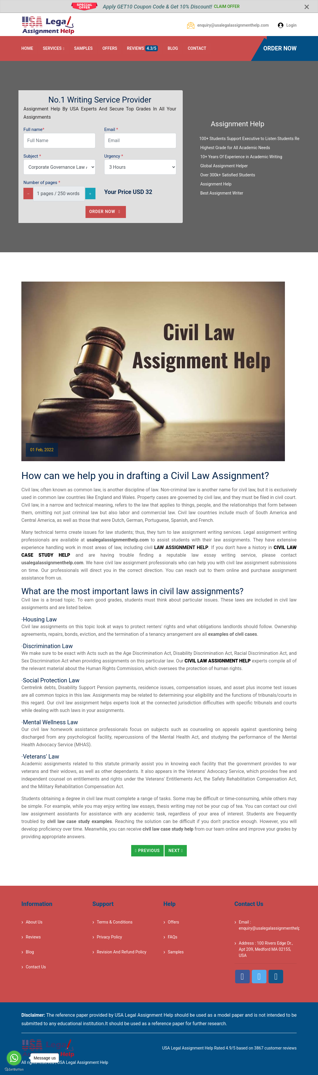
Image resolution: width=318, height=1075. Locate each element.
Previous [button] (147, 850)
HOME (27, 48)
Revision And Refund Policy (121, 952)
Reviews (33, 937)
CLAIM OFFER (227, 6)
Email (111, 129)
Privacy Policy (109, 937)
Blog (30, 952)
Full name (33, 129)
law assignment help (181, 547)
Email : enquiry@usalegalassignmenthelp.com (268, 925)
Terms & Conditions (115, 922)
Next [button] (175, 850)
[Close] (307, 7)
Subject (32, 156)
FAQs (172, 937)
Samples (176, 952)
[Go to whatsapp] (14, 1058)
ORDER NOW (280, 48)
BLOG (172, 48)
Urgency (113, 156)
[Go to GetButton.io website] (14, 1069)
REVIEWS (142, 48)
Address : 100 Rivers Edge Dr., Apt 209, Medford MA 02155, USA (266, 949)
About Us (34, 922)
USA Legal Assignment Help (82, 1062)
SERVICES (52, 48)
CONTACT (197, 48)
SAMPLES (83, 48)
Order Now (105, 212)
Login (287, 25)
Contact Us (36, 967)
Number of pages (41, 182)
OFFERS (109, 48)
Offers (173, 922)
